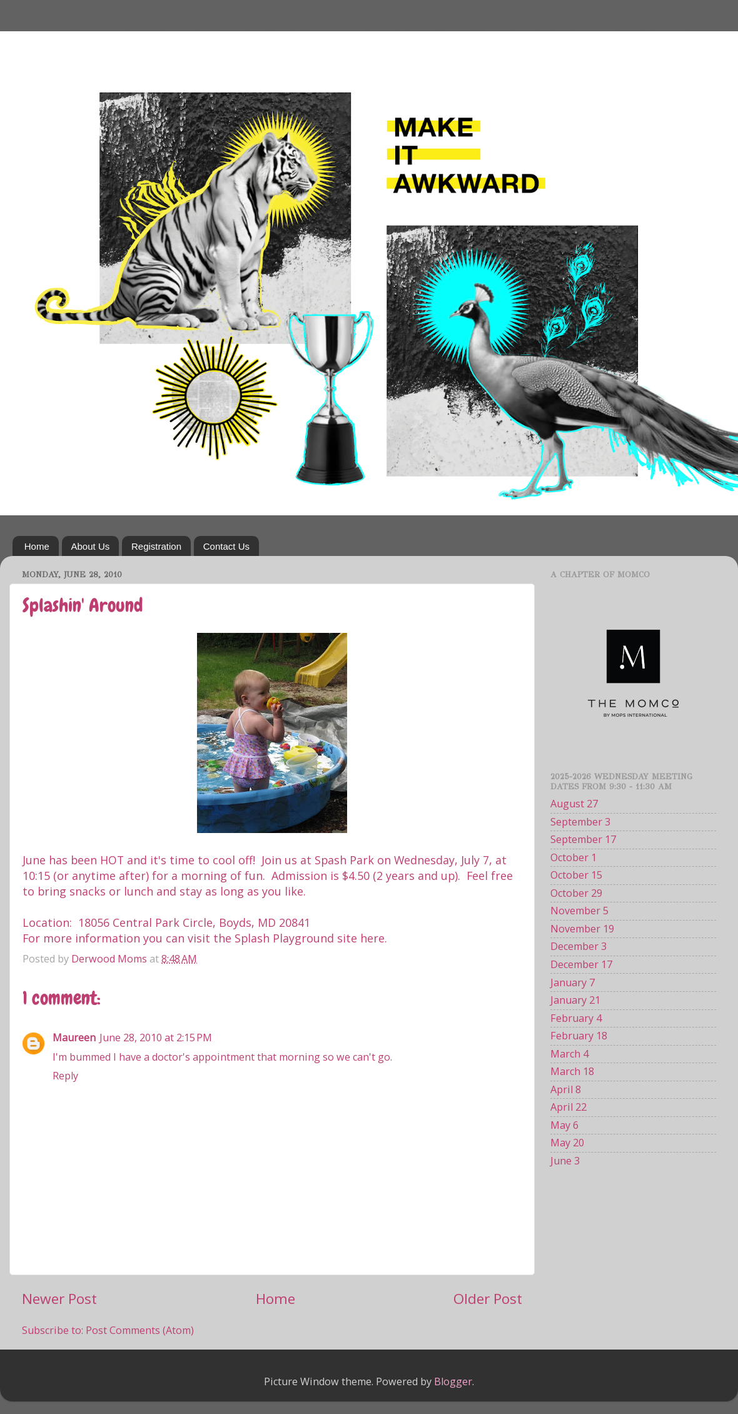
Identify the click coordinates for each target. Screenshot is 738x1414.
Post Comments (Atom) (140, 1330)
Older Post (487, 1298)
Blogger (453, 1381)
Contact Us (226, 546)
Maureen (74, 1037)
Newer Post (59, 1298)
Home (36, 546)
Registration (156, 546)
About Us (90, 546)
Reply (65, 1076)
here (372, 938)
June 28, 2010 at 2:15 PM (155, 1037)
